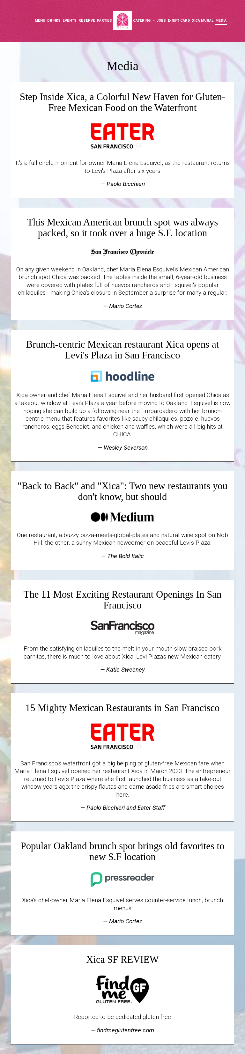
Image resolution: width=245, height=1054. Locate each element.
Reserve (86, 20)
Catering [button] (144, 20)
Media (220, 20)
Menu (40, 20)
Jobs (161, 20)
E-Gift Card (179, 20)
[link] (122, 20)
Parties (104, 20)
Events (70, 20)
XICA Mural (202, 20)
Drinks (54, 20)
